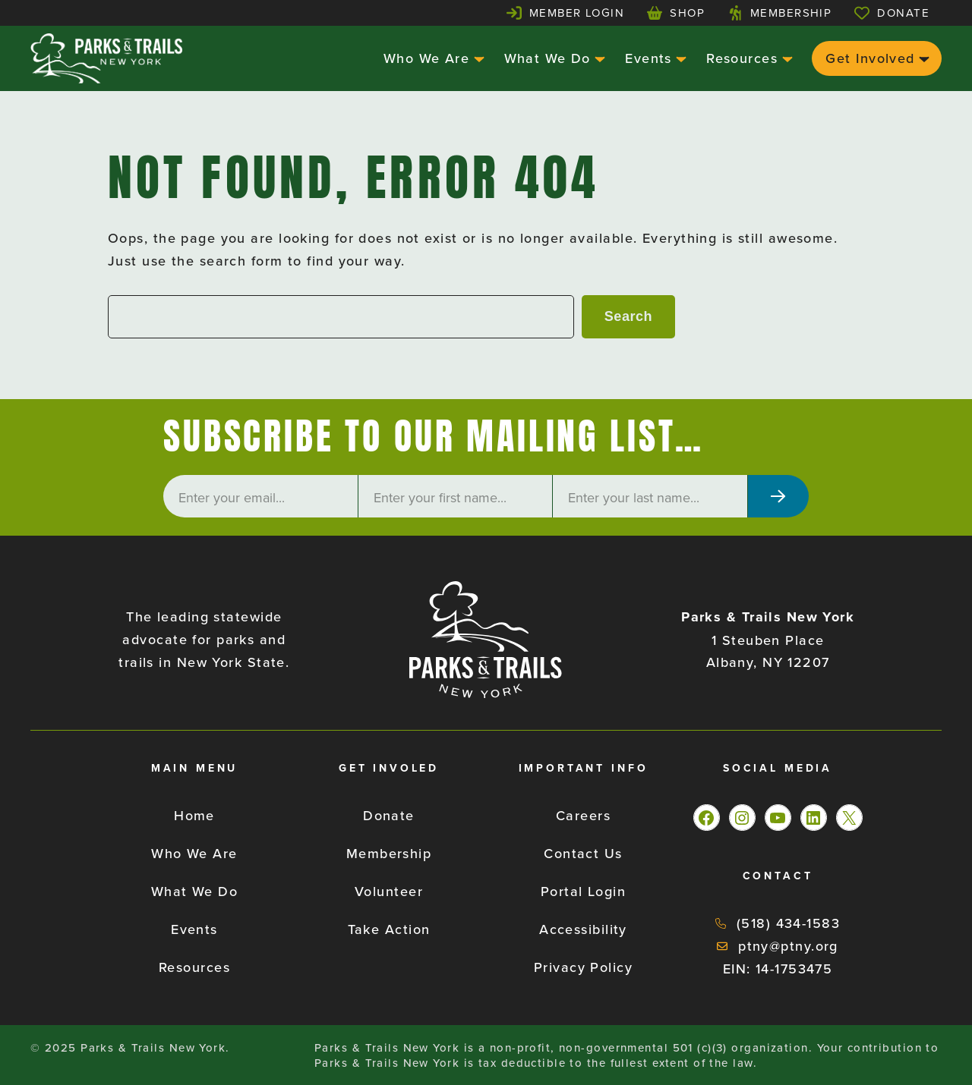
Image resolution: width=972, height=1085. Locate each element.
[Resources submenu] (785, 58)
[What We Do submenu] (598, 58)
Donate (903, 12)
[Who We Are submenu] (477, 58)
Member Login (576, 12)
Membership (791, 12)
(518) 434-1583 (788, 923)
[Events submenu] (679, 58)
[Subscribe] (778, 496)
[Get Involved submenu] (922, 58)
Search (628, 316)
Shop (687, 12)
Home (194, 815)
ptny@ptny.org (788, 945)
